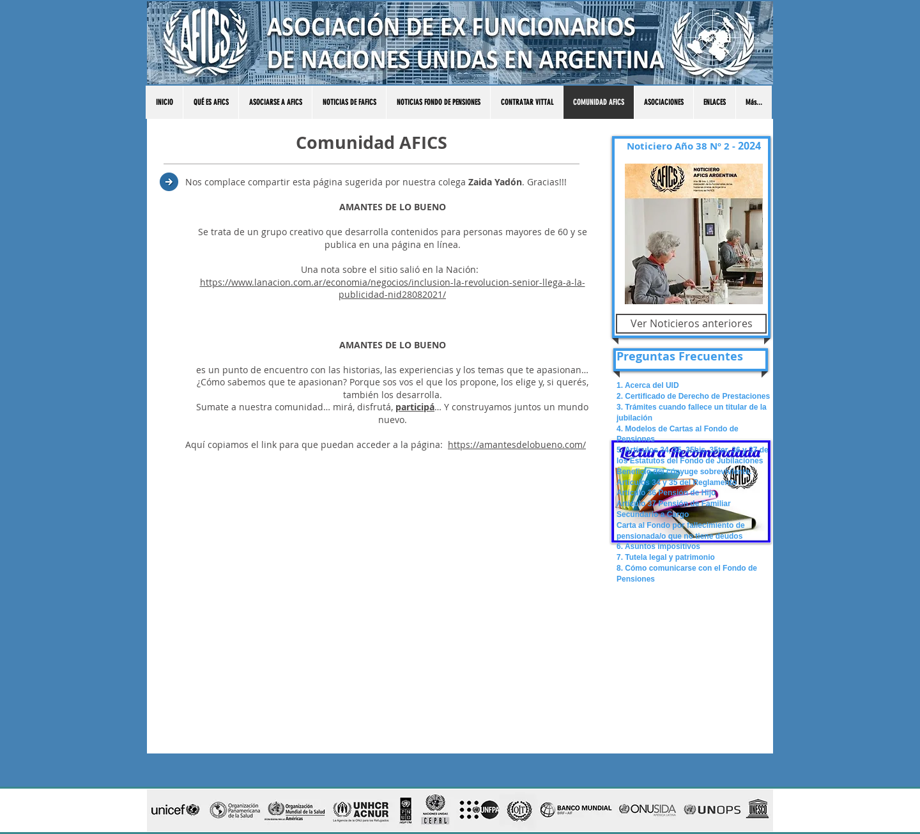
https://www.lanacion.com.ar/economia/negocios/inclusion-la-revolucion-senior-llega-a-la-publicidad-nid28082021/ (392, 288)
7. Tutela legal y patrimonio (666, 557)
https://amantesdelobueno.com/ (517, 444)
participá (414, 407)
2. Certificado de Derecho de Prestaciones (693, 396)
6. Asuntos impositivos (658, 546)
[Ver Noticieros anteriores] (691, 324)
